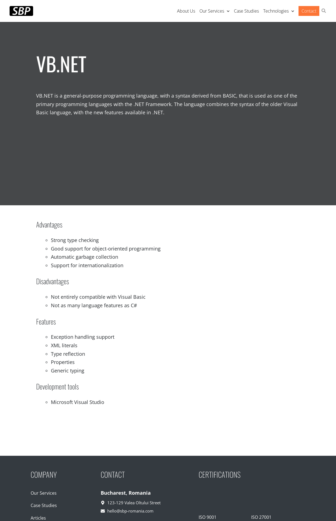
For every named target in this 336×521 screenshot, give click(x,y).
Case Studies (44, 505)
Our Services (44, 493)
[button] (323, 11)
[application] (227, 11)
